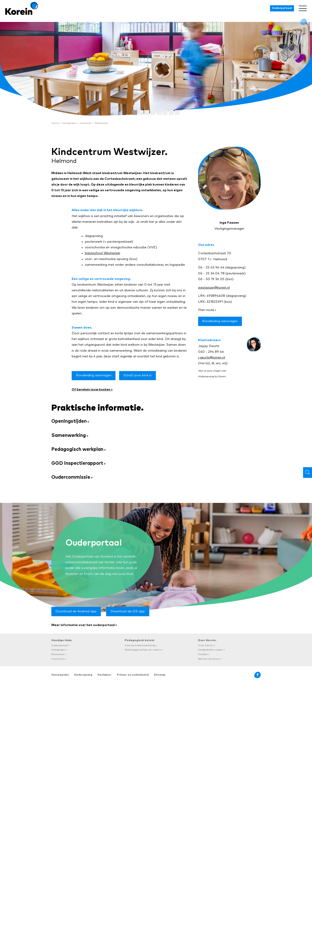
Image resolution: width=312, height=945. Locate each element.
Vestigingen (69, 123)
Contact (203, 654)
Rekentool (57, 654)
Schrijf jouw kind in (137, 375)
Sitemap (159, 675)
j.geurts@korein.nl (211, 357)
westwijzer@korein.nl (214, 287)
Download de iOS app (127, 611)
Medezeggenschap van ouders (143, 649)
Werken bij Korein (209, 659)
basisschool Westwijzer (102, 253)
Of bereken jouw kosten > (92, 389)
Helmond (85, 123)
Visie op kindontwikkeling (140, 645)
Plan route (206, 310)
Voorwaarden (60, 675)
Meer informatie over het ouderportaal (83, 625)
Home (55, 123)
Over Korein (205, 645)
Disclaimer (104, 675)
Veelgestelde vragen (210, 649)
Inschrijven (58, 659)
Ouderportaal (282, 8)
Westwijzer (101, 123)
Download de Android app (76, 611)
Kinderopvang (83, 675)
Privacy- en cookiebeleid (133, 675)
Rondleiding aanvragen (93, 375)
